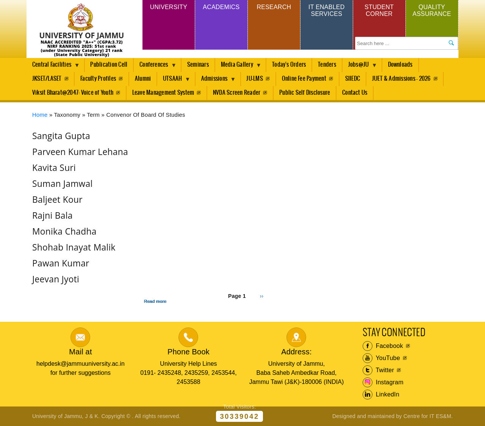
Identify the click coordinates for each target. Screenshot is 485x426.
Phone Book (188, 352)
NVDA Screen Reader (236, 92)
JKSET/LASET (47, 78)
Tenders (327, 64)
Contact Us (354, 92)
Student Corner (379, 10)
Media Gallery (238, 66)
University (168, 7)
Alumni (143, 78)
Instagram (383, 382)
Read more (155, 301)
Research (274, 7)
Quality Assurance (432, 10)
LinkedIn (381, 394)
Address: (296, 352)
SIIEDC (352, 78)
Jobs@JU (360, 66)
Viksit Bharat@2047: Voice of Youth (72, 92)
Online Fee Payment (304, 78)
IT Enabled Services (326, 10)
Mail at (80, 352)
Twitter (378, 370)
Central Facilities (53, 66)
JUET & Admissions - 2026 (401, 78)
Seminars (198, 64)
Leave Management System (163, 92)
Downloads (400, 64)
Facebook (383, 346)
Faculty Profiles (98, 78)
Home (40, 115)
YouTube (381, 358)
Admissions (216, 80)
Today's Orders (289, 64)
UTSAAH (174, 80)
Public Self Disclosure (304, 92)
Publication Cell (108, 64)
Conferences (155, 66)
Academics (221, 7)
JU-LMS (254, 78)
